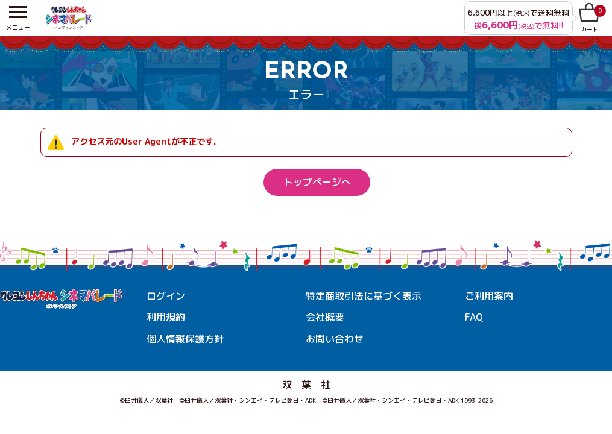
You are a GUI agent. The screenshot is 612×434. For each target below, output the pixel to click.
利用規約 (166, 317)
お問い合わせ (335, 338)
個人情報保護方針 (185, 338)
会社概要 (325, 317)
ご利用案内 (489, 296)
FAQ (474, 317)
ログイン (166, 296)
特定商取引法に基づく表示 (363, 296)
